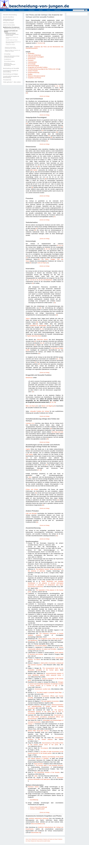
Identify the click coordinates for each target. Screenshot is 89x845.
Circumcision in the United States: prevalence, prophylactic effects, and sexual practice (45, 716)
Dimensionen (32, 58)
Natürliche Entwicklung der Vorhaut (12, 28)
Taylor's (28, 318)
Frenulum (30, 60)
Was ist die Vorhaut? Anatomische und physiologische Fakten (13, 42)
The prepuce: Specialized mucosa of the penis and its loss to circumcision (45, 711)
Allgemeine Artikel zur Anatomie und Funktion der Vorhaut (12, 51)
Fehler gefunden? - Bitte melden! (12, 82)
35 (51, 428)
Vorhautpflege (7, 54)
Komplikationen (7, 59)
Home (4, 10)
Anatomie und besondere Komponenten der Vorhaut (10, 48)
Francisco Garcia (33, 786)
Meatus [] (38, 807)
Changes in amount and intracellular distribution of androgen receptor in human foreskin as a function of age (45, 683)
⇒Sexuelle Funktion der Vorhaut (39, 411)
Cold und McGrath (31, 513)
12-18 (42, 43)
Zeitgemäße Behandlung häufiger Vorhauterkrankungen (11, 57)
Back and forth (38, 763)
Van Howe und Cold (57, 432)
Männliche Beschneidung (10, 14)
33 (35, 230)
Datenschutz (57, 10)
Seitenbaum (31, 10)
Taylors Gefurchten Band (34, 336)
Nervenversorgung (33, 65)
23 (42, 130)
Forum (48, 10)
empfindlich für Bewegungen (37, 325)
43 (37, 522)
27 (59, 359)
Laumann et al (30, 423)
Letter (35, 776)
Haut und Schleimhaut (34, 55)
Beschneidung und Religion (10, 74)
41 (59, 86)
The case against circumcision (50, 701)
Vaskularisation (32, 62)
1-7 (37, 43)
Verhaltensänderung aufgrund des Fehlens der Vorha (43, 69)
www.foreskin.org (36, 832)
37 (39, 364)
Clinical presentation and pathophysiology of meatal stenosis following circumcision (45, 706)
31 (35, 280)
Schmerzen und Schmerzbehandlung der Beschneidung (9, 64)
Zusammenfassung (33, 72)
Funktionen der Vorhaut (10, 33)
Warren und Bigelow (47, 406)
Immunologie (31, 64)
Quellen (30, 74)
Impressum (21, 10)
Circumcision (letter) (41, 645)
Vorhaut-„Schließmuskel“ (37, 809)
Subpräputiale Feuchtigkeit (36, 57)
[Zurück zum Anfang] (44, 96)
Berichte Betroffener (8, 17)
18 (31, 280)
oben (30, 477)
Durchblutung (34, 799)
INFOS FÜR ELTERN (9, 25)
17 (29, 280)
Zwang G (31, 723)
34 (27, 123)
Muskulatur (31, 53)
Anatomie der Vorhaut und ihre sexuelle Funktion (12, 35)
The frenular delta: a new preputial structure (49, 765)
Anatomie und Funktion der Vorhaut (11, 31)
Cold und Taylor (41, 262)
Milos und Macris (31, 406)
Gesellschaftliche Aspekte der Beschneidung (11, 77)
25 (57, 359)
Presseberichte (7, 79)
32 (37, 280)
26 (33, 280)
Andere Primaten (33, 70)
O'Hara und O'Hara (32, 489)
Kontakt (12, 10)
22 (57, 86)
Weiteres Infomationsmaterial (36, 76)
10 (40, 43)
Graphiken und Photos (34, 77)
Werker (35, 170)
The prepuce (44, 748)
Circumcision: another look (42, 689)
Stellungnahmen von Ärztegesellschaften (8, 20)
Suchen (41, 10)
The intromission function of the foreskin (47, 772)
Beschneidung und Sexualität (11, 68)
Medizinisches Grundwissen (11, 27)
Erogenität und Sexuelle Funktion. (38, 67)
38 (31, 170)
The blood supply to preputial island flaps (49, 692)
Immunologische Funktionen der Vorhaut (12, 38)
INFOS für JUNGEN (8, 22)
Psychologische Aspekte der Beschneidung (10, 71)
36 (47, 439)
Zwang (31, 454)
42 (50, 325)
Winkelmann (48, 280)
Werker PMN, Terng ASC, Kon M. (38, 730)
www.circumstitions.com (37, 823)
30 (40, 329)
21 (35, 344)
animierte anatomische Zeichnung (38, 818)
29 (27, 454)
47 (54, 216)
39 (62, 127)
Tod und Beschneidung (9, 61)
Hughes (28, 449)
